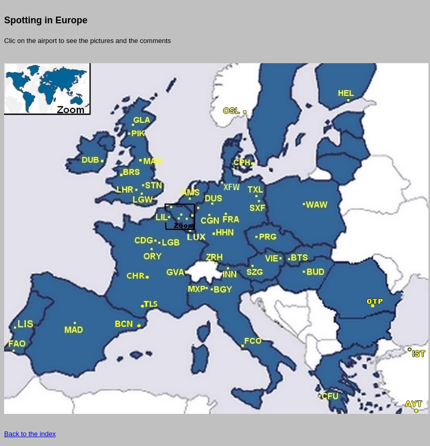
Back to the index (30, 434)
